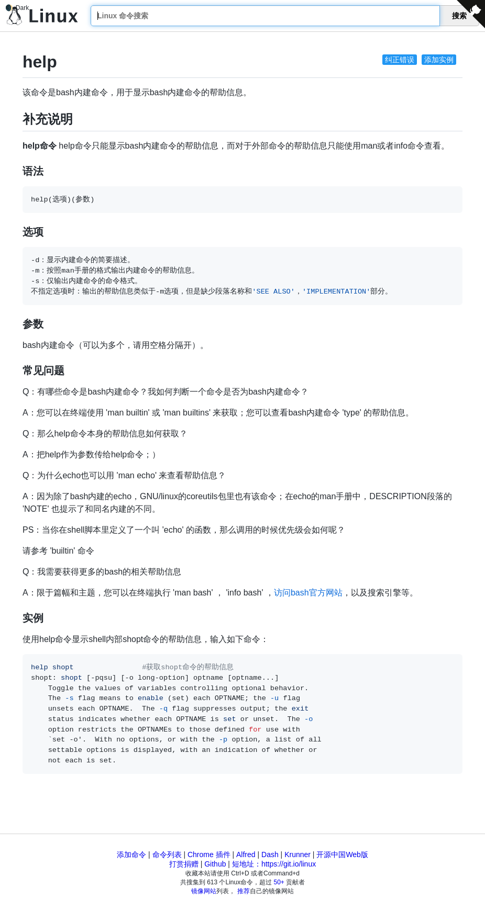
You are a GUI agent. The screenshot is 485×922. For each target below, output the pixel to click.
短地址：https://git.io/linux (274, 864)
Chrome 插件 (209, 854)
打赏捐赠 (184, 864)
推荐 (243, 891)
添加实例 (439, 59)
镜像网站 (203, 891)
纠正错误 (399, 59)
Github (215, 864)
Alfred (246, 854)
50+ (279, 882)
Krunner (297, 854)
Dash (270, 854)
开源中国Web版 (342, 854)
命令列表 (167, 854)
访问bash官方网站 (308, 592)
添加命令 (131, 854)
